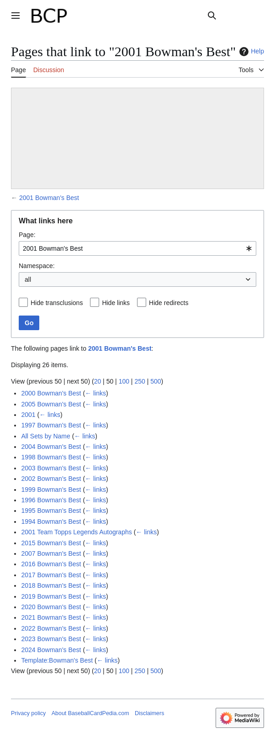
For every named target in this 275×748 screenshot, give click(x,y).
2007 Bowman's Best (51, 553)
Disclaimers (149, 713)
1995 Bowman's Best (51, 510)
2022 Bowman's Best (51, 628)
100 (124, 381)
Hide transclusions (57, 302)
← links (95, 393)
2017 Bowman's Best (51, 575)
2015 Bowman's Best (51, 543)
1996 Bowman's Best (51, 500)
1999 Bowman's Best (51, 489)
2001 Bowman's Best (49, 197)
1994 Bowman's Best (51, 521)
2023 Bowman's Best (51, 639)
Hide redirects (168, 302)
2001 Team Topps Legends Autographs (76, 532)
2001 (28, 414)
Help (250, 51)
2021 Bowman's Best (51, 617)
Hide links (116, 302)
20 (97, 381)
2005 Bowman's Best (51, 404)
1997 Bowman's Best (51, 425)
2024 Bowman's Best (51, 649)
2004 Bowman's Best (51, 446)
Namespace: (37, 265)
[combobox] (137, 248)
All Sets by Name (45, 436)
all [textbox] (28, 279)
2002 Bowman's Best (51, 478)
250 (139, 381)
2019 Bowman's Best (51, 596)
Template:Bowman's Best (57, 660)
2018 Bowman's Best (51, 585)
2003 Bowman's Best (51, 468)
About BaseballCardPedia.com (90, 713)
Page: (27, 234)
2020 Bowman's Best (51, 607)
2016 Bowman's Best (51, 564)
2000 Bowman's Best (51, 393)
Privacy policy (28, 713)
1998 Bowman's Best (51, 457)
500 (155, 381)
